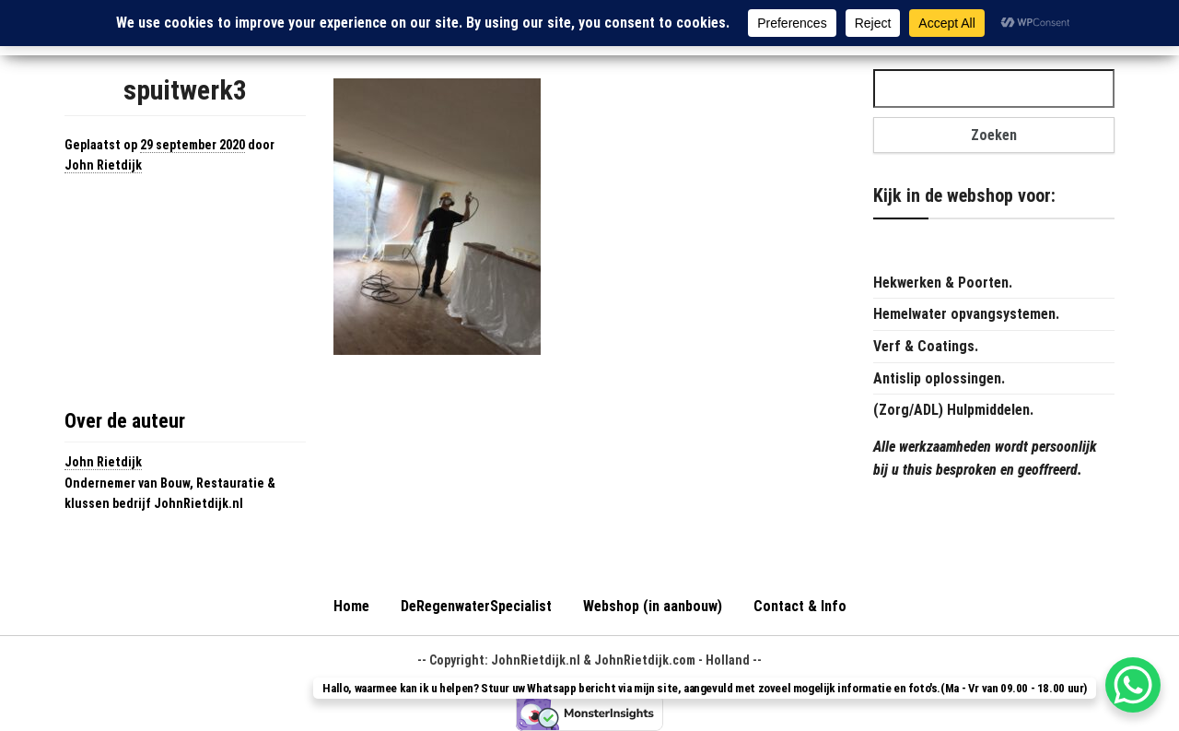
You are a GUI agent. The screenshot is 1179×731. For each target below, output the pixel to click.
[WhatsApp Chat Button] (1133, 685)
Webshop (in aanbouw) (652, 606)
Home (351, 606)
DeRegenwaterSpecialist (476, 606)
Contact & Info (799, 606)
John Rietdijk (103, 165)
